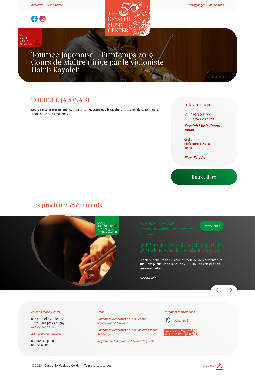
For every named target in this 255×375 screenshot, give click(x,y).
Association (216, 5)
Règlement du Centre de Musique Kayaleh (125, 341)
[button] (217, 290)
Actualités (37, 5)
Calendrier (55, 5)
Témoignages (196, 5)
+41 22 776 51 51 (42, 327)
